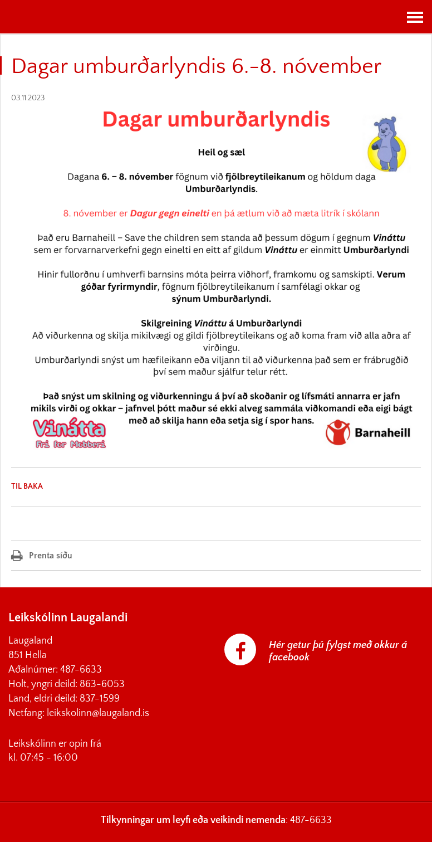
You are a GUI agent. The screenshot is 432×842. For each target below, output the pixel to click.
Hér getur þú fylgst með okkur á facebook (338, 651)
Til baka (27, 486)
